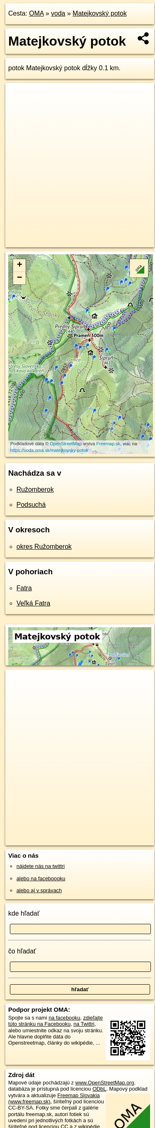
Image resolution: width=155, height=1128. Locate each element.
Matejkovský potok (100, 13)
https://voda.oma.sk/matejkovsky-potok (49, 450)
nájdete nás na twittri (40, 866)
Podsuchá (31, 504)
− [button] (19, 278)
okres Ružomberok (44, 546)
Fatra (24, 588)
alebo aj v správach (39, 890)
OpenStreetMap (66, 443)
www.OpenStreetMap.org (104, 1083)
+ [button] (19, 265)
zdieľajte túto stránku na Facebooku (55, 1021)
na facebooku (64, 1018)
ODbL (99, 1089)
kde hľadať (24, 913)
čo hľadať (22, 951)
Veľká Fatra (33, 603)
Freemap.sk (108, 443)
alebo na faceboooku (40, 878)
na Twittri (84, 1024)
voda (58, 13)
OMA (36, 13)
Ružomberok (35, 489)
